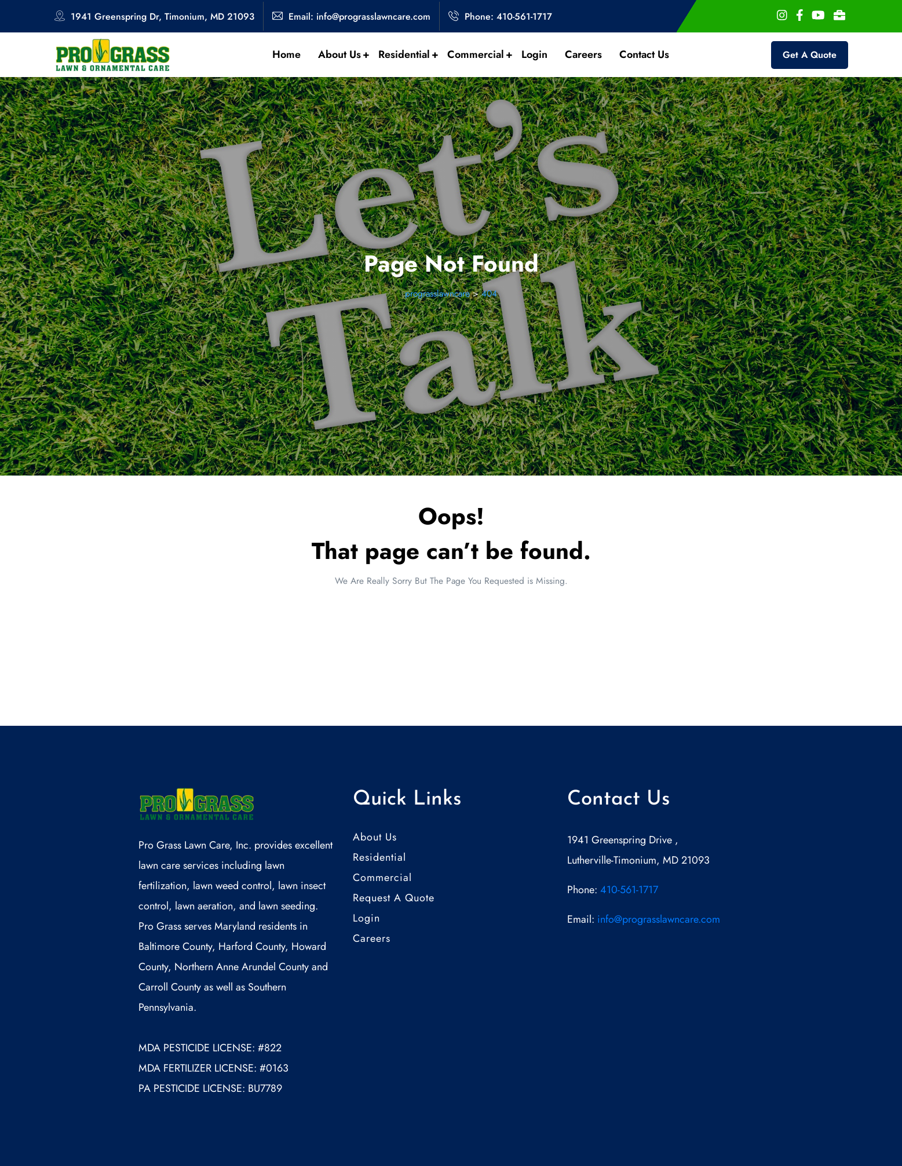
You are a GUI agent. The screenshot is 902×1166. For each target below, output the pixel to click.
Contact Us (644, 54)
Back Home (451, 615)
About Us (343, 54)
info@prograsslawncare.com (657, 919)
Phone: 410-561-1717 (508, 16)
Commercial (479, 54)
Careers (583, 54)
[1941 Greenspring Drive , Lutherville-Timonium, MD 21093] (665, 1008)
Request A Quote (393, 897)
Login (534, 54)
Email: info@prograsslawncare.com (359, 16)
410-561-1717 (629, 889)
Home (286, 54)
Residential (408, 54)
